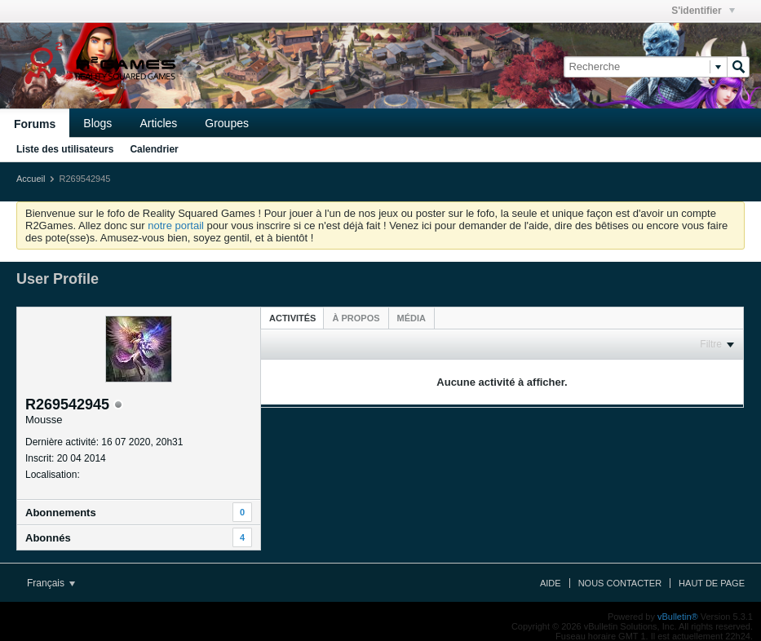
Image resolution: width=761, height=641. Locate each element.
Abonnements (60, 512)
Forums (34, 123)
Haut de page (712, 583)
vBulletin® (677, 616)
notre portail (176, 225)
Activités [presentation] (292, 318)
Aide (550, 583)
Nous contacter (619, 583)
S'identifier (703, 10)
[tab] (292, 318)
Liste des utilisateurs (64, 149)
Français (51, 583)
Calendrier (154, 149)
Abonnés (48, 538)
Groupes (227, 123)
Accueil (30, 178)
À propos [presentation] (355, 318)
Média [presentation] (411, 318)
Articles (158, 123)
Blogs (97, 123)
